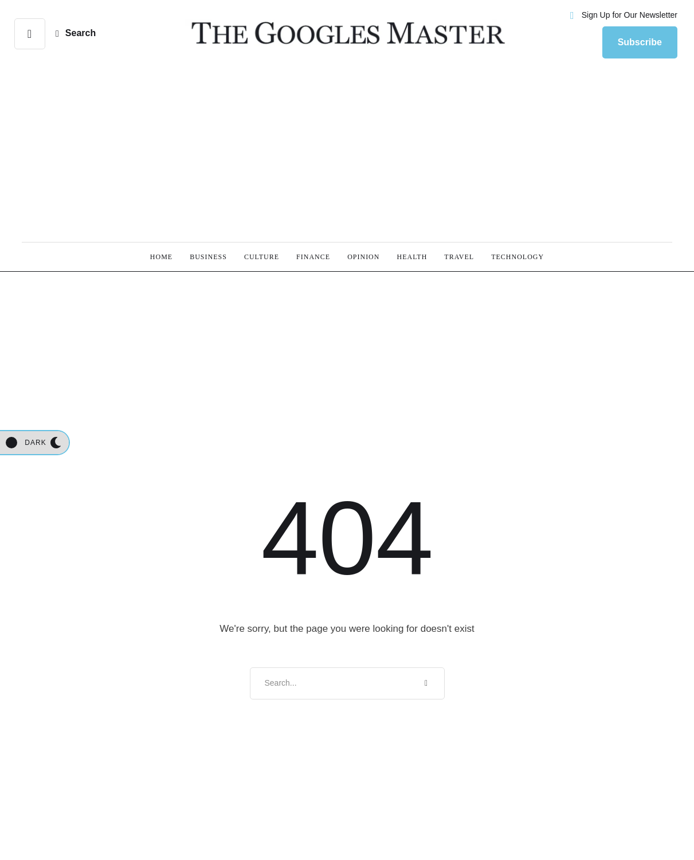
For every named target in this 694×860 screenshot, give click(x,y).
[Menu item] (161, 256)
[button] (29, 33)
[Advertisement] (347, 153)
